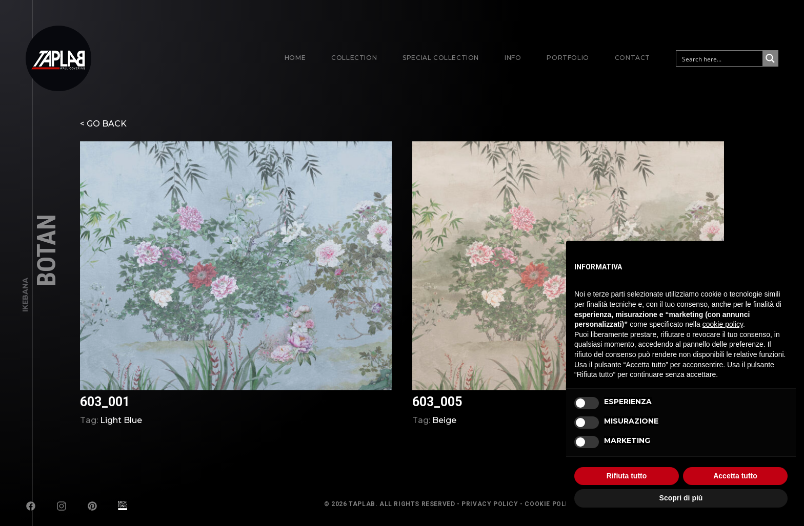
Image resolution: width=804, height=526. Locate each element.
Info (513, 57)
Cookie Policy (551, 504)
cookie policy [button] (722, 324)
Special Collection (441, 57)
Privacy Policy (489, 504)
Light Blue (121, 420)
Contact (632, 57)
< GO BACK (103, 124)
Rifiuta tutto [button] (627, 476)
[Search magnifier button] (770, 58)
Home (295, 57)
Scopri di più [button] (681, 498)
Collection (354, 57)
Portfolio (568, 57)
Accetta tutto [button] (735, 476)
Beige (444, 420)
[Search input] (720, 58)
